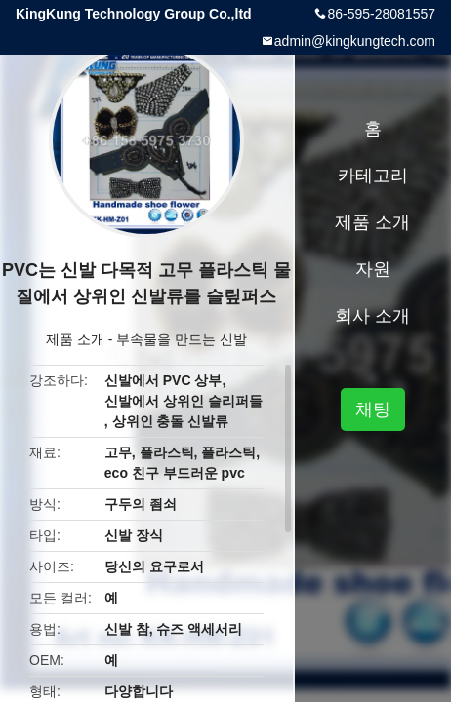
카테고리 (373, 175)
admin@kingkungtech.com (354, 41)
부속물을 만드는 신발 (181, 339)
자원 (372, 269)
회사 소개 (372, 316)
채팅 (372, 409)
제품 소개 (75, 339)
